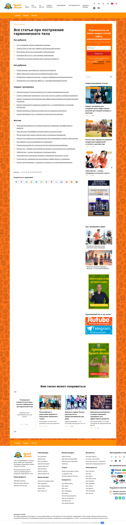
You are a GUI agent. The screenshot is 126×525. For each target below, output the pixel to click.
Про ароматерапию (68, 503)
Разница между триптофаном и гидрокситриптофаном (36, 70)
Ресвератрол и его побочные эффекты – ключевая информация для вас (42, 81)
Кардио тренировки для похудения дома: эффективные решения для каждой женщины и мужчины (98, 109)
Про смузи (65, 486)
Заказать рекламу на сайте (70, 471)
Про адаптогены (91, 478)
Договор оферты (91, 456)
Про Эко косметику (68, 498)
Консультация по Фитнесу (70, 476)
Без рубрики (20, 40)
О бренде (65, 464)
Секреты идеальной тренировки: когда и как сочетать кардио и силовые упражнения (47, 96)
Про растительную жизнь (46, 481)
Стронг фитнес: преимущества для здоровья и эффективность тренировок (43, 159)
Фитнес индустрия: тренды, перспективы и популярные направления (41, 135)
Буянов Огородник (43, 464)
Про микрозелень (67, 483)
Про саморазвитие (44, 486)
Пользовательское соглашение (95, 461)
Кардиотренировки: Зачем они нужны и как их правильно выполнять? (42, 111)
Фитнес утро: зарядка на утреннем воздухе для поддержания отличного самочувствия (47, 138)
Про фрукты (89, 488)
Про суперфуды (67, 491)
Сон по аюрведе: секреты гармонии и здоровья (33, 45)
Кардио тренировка (24, 87)
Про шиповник (90, 491)
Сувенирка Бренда (19, 481)
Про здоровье (42, 483)
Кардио (26, 15)
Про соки (64, 488)
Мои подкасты (42, 491)
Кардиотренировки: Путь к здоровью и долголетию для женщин (40, 114)
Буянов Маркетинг (43, 473)
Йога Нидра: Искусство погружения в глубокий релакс (36, 52)
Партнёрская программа (69, 459)
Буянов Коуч (41, 459)
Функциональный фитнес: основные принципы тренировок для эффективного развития (101, 417)
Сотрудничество (74, 5)
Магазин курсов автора (21, 483)
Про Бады (65, 493)
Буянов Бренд (42, 469)
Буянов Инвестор (43, 466)
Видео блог (41, 488)
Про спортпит (90, 471)
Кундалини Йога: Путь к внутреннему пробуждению (35, 55)
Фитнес (34, 15)
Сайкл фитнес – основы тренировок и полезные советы (36, 152)
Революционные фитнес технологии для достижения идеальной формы (42, 145)
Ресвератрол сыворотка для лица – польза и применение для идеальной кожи (44, 77)
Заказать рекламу (86, 6)
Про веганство (66, 501)
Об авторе (41, 6)
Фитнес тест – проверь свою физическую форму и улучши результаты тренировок (46, 149)
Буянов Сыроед (42, 471)
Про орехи (89, 476)
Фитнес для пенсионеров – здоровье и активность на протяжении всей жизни (44, 162)
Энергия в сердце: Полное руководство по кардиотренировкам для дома (43, 92)
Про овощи (89, 493)
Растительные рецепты (69, 496)
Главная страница (19, 24)
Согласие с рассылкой (92, 459)
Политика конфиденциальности (96, 464)
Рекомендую (61, 5)
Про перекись (90, 481)
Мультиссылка (66, 456)
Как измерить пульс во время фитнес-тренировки (34, 142)
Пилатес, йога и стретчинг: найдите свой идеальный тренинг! (38, 48)
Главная (17, 15)
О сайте (27, 6)
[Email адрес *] (99, 48)
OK (102, 523)
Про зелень (89, 486)
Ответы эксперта (50, 6)
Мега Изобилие (43, 461)
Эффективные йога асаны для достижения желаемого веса (37, 74)
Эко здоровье (42, 456)
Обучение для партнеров (70, 461)
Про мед (88, 474)
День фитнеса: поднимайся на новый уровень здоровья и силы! (39, 132)
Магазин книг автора (20, 485)
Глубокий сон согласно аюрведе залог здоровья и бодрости (38, 59)
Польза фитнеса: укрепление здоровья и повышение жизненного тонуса (42, 156)
